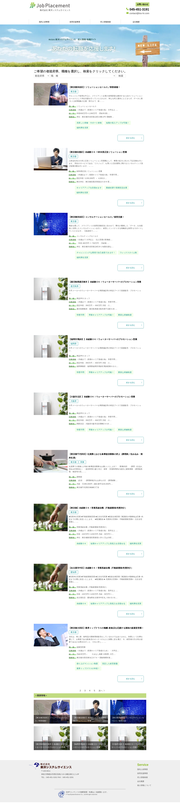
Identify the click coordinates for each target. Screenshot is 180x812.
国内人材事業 (44, 22)
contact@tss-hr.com (139, 13)
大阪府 (73, 401)
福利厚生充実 (83, 128)
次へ (101, 700)
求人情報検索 (105, 22)
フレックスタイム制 (131, 252)
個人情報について (144, 795)
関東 (82, 462)
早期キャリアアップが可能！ (102, 315)
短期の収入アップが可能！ (120, 123)
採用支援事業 (75, 22)
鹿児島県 (74, 286)
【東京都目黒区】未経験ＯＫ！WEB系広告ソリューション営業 (98, 152)
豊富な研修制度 (127, 315)
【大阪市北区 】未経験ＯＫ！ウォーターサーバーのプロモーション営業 (102, 397)
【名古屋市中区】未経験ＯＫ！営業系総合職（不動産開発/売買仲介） (101, 573)
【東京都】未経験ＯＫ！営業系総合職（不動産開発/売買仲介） (98, 508)
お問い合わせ (142, 4)
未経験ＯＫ (82, 543)
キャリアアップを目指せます (89, 188)
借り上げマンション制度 (88, 673)
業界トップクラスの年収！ (89, 678)
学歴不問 (81, 315)
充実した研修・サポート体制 (90, 123)
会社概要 (136, 22)
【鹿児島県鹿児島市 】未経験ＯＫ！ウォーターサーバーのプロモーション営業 (105, 282)
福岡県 (73, 344)
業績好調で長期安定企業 (119, 188)
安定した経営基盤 (112, 673)
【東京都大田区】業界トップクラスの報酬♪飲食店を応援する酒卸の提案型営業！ (106, 638)
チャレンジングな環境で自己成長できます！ (97, 252)
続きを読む (134, 138)
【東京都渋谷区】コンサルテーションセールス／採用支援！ (96, 217)
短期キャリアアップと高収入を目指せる (109, 543)
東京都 (73, 91)
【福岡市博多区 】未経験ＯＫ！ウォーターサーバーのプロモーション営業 (103, 339)
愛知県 (73, 577)
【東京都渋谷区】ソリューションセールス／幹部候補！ (94, 87)
